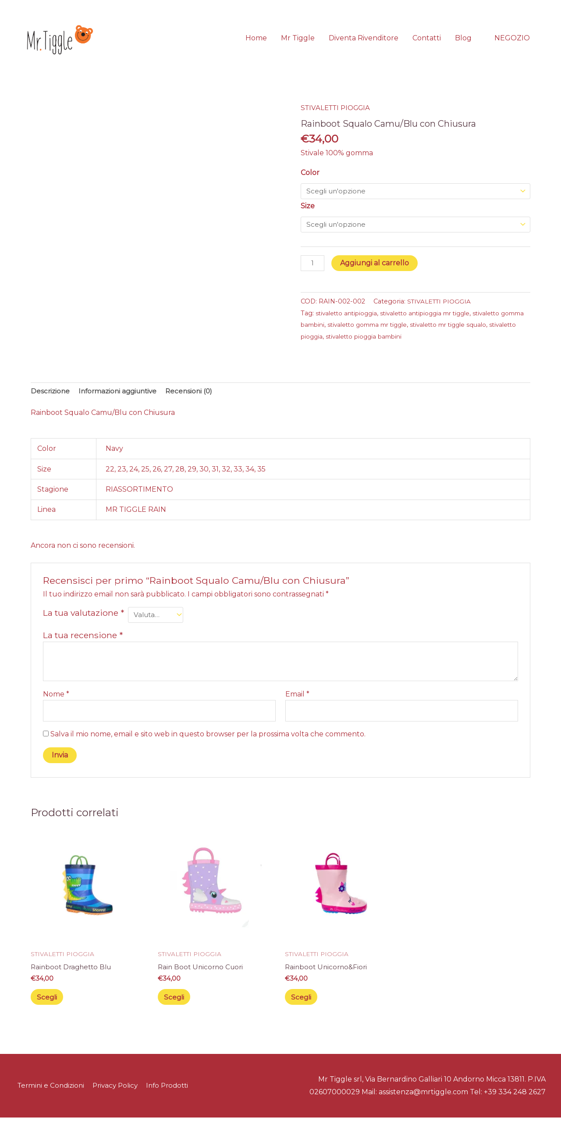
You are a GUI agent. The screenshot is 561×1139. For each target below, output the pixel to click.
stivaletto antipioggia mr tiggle (435, 330)
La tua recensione (83, 651)
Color (310, 187)
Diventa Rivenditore (363, 45)
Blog (463, 45)
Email (297, 710)
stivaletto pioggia (352, 353)
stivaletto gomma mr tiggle (403, 341)
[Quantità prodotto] (313, 279)
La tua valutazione (83, 629)
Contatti (426, 45)
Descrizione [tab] (51, 407)
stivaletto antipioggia (349, 330)
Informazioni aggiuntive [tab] (121, 407)
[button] (512, 46)
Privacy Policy (118, 1107)
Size (308, 221)
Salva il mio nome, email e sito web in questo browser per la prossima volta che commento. (208, 752)
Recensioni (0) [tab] (196, 407)
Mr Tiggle (298, 45)
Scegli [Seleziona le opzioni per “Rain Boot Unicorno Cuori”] (177, 1017)
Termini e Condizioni (50, 1107)
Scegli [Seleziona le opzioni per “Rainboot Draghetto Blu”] (49, 1017)
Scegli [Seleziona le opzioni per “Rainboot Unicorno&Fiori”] (304, 1017)
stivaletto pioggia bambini (425, 353)
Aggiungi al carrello (376, 279)
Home (256, 45)
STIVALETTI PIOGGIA (338, 123)
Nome (56, 710)
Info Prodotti (173, 1107)
